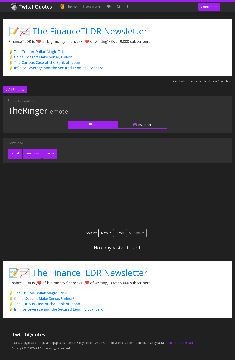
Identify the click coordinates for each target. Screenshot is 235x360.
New (105, 233)
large (50, 153)
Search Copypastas (80, 343)
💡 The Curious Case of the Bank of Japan (44, 62)
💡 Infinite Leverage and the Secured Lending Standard (56, 67)
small (15, 153)
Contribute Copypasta (150, 343)
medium (32, 153)
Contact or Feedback (180, 343)
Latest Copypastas (24, 343)
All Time (135, 233)
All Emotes (15, 89)
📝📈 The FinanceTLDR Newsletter (78, 31)
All (92, 125)
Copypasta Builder (121, 343)
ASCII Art (91, 6)
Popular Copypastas (52, 343)
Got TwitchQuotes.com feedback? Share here (202, 81)
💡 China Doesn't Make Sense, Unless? (41, 57)
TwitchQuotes (32, 7)
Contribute (209, 7)
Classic (68, 7)
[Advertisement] (117, 196)
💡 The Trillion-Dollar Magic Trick (38, 51)
